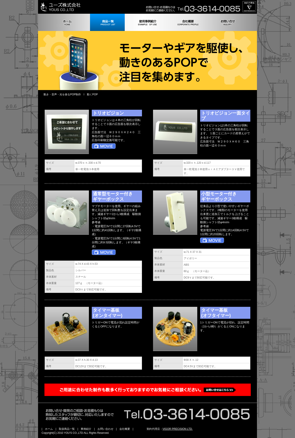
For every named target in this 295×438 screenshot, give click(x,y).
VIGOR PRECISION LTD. (178, 428)
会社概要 (124, 428)
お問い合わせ (105, 428)
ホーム (49, 428)
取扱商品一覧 (67, 428)
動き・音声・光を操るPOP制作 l (64, 94)
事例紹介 (86, 428)
